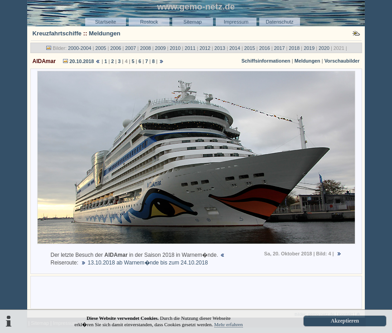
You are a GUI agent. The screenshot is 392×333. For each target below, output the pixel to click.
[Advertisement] (196, 291)
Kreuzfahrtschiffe (57, 33)
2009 (160, 48)
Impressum (236, 21)
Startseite (105, 21)
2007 (130, 48)
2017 (279, 48)
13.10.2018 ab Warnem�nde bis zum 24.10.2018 (147, 263)
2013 (219, 48)
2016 (264, 48)
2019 (309, 48)
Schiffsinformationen (266, 61)
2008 (145, 48)
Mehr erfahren (228, 324)
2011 (189, 48)
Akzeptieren (345, 321)
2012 (204, 48)
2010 (175, 48)
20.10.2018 (81, 61)
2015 (249, 48)
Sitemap (193, 21)
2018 (294, 48)
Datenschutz (279, 21)
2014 (234, 48)
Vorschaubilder (342, 61)
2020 (324, 48)
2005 (100, 48)
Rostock (149, 21)
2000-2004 (80, 48)
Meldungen (105, 33)
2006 (115, 48)
